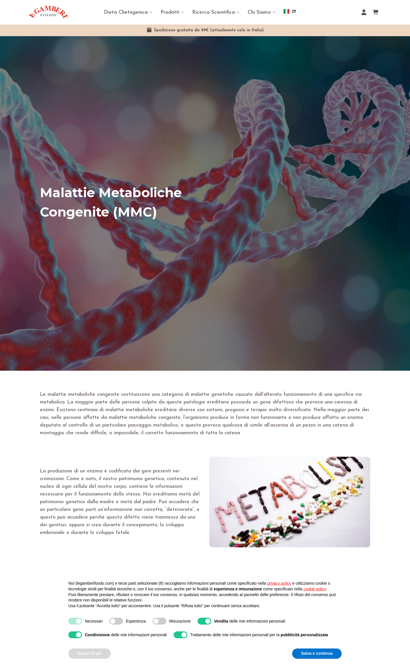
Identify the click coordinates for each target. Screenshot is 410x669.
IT (290, 11)
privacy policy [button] (279, 583)
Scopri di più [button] (89, 653)
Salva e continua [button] (317, 653)
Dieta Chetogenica (126, 12)
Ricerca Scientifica (213, 12)
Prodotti (170, 12)
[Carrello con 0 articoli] (376, 12)
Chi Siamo (259, 12)
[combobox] (289, 11)
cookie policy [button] (315, 589)
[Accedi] (364, 12)
